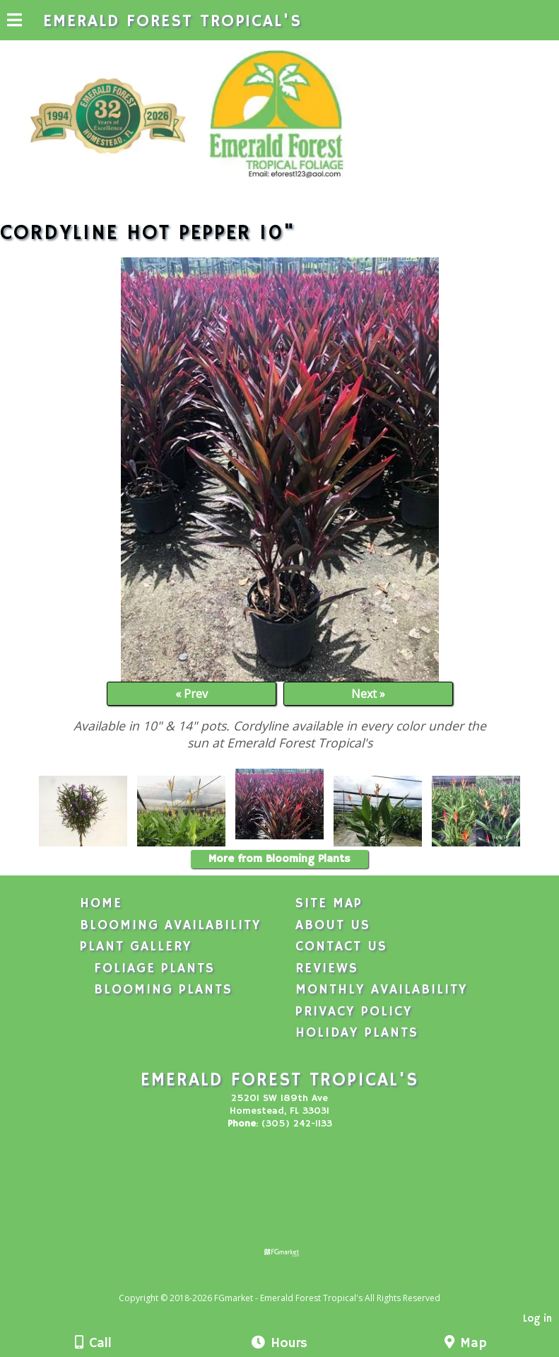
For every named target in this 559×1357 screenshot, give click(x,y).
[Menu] (14, 22)
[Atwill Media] (292, 1282)
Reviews (326, 968)
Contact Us (341, 946)
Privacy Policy (354, 1011)
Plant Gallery (136, 946)
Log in (537, 1318)
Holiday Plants (356, 1033)
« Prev (191, 693)
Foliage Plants (154, 968)
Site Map (329, 903)
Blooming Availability (170, 925)
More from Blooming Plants (279, 859)
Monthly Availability (381, 990)
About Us (332, 925)
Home (101, 903)
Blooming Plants (163, 990)
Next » (368, 693)
